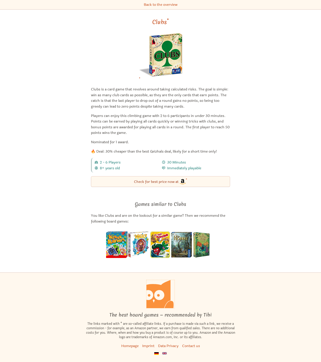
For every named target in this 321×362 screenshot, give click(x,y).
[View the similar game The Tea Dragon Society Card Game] (204, 244)
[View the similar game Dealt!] (117, 244)
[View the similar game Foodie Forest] (160, 244)
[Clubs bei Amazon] (160, 58)
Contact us (191, 346)
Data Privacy (168, 346)
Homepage (130, 346)
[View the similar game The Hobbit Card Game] (182, 244)
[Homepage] (160, 294)
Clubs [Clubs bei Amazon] (160, 22)
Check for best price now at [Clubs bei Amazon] (160, 181)
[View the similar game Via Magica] (139, 244)
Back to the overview (160, 4)
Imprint (148, 346)
